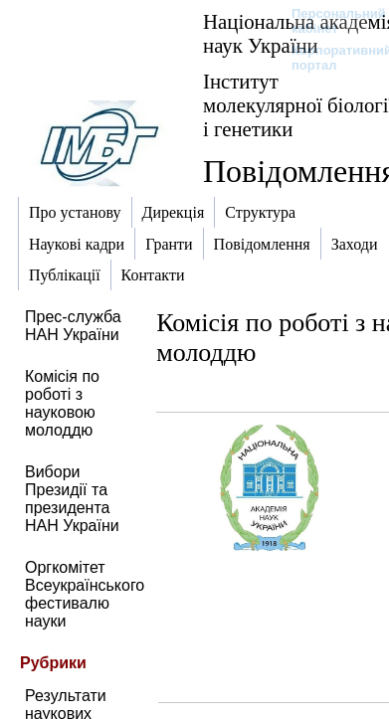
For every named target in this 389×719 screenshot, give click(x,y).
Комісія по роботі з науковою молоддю (62, 403)
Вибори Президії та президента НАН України (72, 498)
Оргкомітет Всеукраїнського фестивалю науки (84, 594)
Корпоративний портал (329, 58)
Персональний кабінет (329, 21)
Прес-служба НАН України (73, 325)
